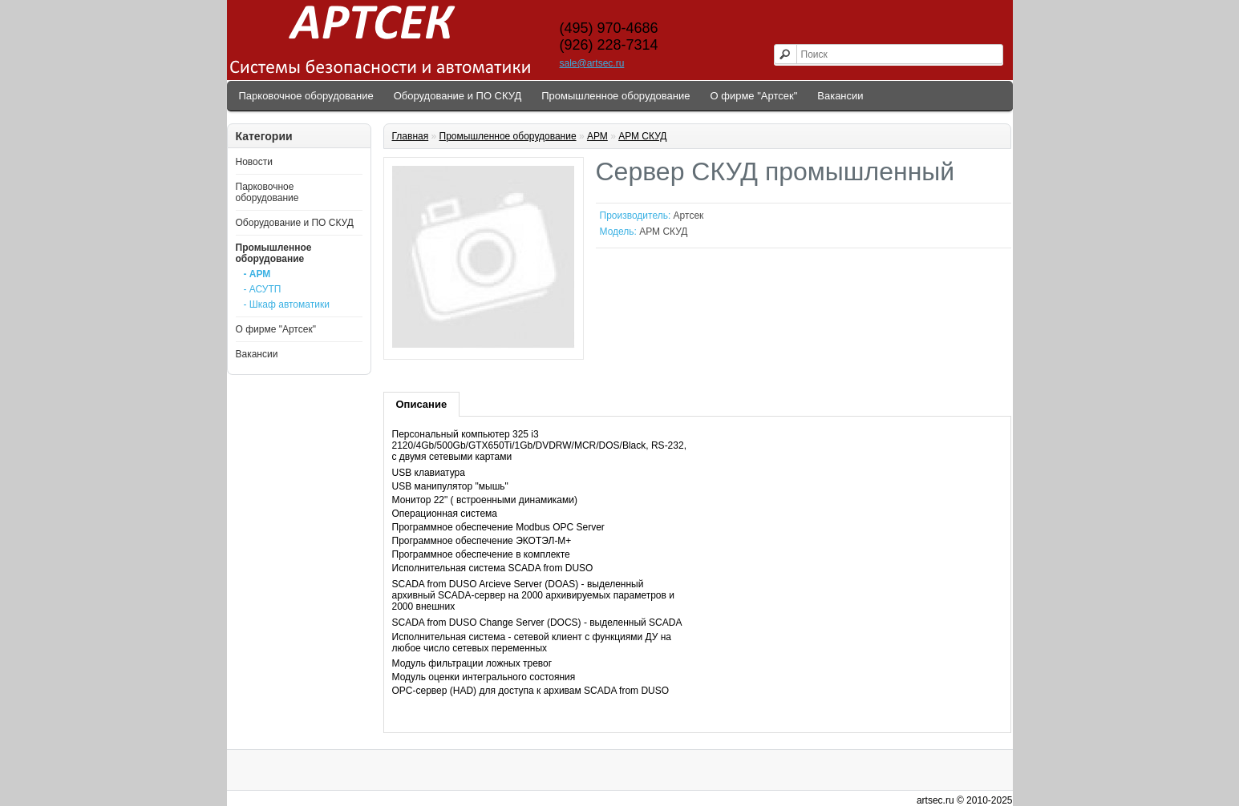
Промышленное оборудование (615, 96)
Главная (410, 136)
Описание (421, 404)
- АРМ (257, 274)
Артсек (689, 215)
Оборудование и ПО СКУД (458, 96)
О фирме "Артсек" (754, 96)
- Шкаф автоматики (287, 304)
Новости (254, 161)
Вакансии (840, 96)
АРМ (597, 136)
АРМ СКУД (642, 136)
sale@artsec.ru (592, 63)
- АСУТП (262, 289)
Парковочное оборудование (306, 96)
